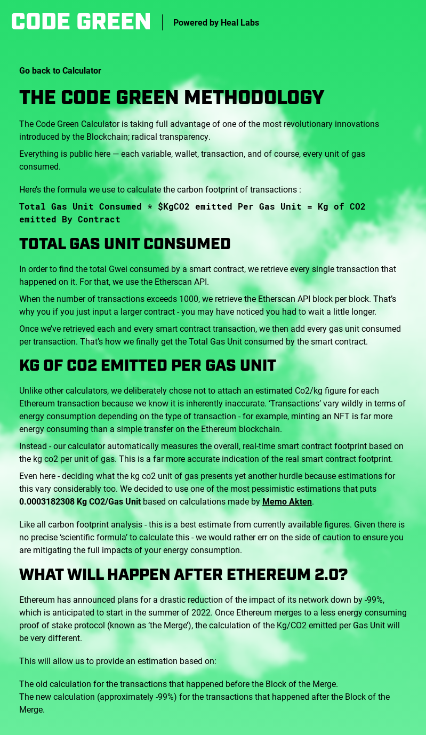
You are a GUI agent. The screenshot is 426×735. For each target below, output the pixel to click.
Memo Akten (287, 501)
